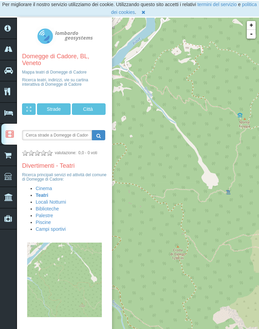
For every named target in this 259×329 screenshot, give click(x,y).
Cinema (44, 188)
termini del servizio (217, 4)
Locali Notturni (51, 202)
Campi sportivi (51, 229)
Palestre (44, 215)
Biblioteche (47, 208)
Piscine (43, 222)
